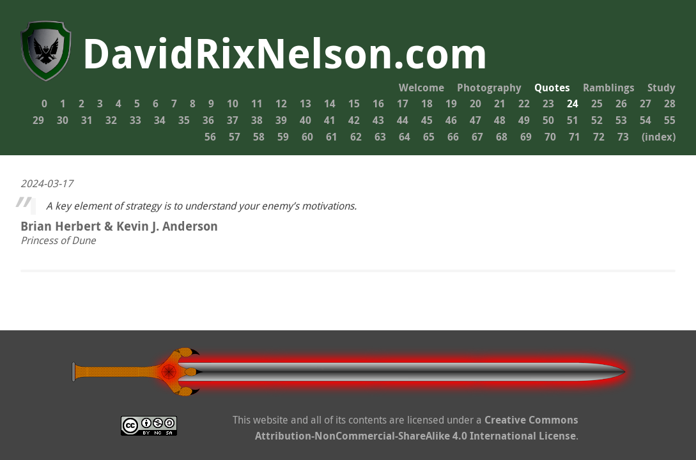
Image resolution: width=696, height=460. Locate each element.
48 (500, 120)
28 (670, 103)
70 (550, 137)
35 (184, 120)
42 (354, 120)
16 (378, 103)
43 (378, 120)
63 (380, 137)
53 (621, 120)
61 (331, 137)
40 (305, 120)
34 (160, 120)
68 (501, 137)
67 (477, 137)
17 (402, 103)
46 (451, 120)
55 (670, 120)
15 (354, 103)
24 (572, 103)
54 (645, 120)
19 (451, 103)
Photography (489, 87)
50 (548, 120)
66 (453, 137)
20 (475, 103)
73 (623, 137)
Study (661, 87)
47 (475, 120)
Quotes (552, 87)
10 (232, 103)
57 (234, 137)
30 (62, 120)
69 (526, 137)
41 (330, 120)
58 (259, 137)
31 (87, 120)
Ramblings (609, 87)
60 (307, 137)
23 (548, 103)
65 (429, 137)
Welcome (421, 87)
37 (232, 120)
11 (257, 103)
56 (210, 137)
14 (330, 103)
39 (281, 120)
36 (208, 120)
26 (621, 103)
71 (574, 137)
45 (427, 120)
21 (500, 103)
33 (135, 120)
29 (38, 120)
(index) (659, 137)
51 (572, 120)
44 (402, 120)
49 (524, 120)
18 (427, 103)
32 (111, 120)
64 (404, 137)
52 (597, 120)
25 (597, 103)
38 (257, 120)
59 (283, 137)
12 (281, 103)
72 (599, 137)
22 (524, 103)
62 (356, 137)
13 (305, 103)
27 (645, 103)
